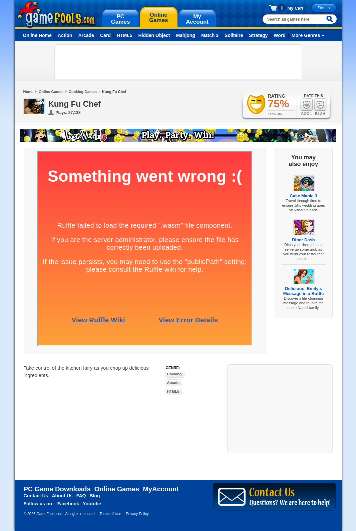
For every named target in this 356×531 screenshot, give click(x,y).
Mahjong (185, 35)
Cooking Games (83, 92)
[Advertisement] (178, 62)
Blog (94, 495)
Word (280, 35)
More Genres (306, 35)
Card (105, 35)
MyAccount (161, 489)
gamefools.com (56, 15)
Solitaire (234, 35)
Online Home (37, 35)
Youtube (92, 503)
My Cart (296, 8)
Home (28, 92)
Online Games (51, 92)
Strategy (258, 35)
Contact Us (36, 495)
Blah (320, 107)
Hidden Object (154, 35)
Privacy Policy (137, 514)
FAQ (81, 495)
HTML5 (124, 35)
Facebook (68, 503)
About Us (62, 495)
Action (65, 35)
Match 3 (210, 35)
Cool (306, 107)
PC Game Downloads (57, 489)
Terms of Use (110, 514)
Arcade (86, 35)
